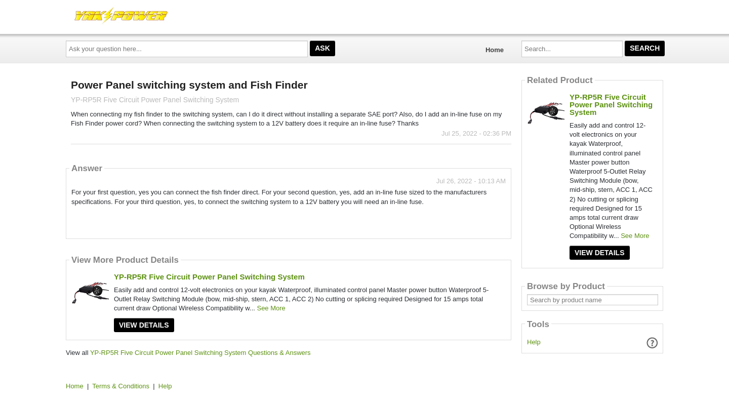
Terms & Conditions (120, 386)
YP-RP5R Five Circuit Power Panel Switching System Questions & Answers (200, 352)
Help (534, 342)
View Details (144, 325)
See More (271, 308)
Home (494, 50)
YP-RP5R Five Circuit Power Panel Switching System (209, 276)
